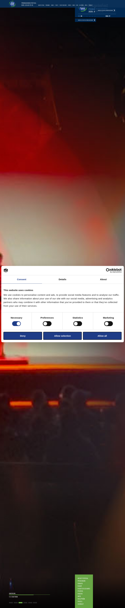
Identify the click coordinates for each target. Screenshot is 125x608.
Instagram (93, 16)
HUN (79, 16)
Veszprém (81, 599)
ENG (81, 16)
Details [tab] (62, 279)
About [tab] (103, 279)
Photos (80, 591)
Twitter (91, 16)
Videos (80, 594)
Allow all (102, 336)
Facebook (85, 16)
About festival (83, 578)
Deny (23, 336)
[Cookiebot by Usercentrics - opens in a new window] (108, 270)
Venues (80, 583)
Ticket (80, 586)
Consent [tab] (21, 279)
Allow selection (62, 336)
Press (80, 601)
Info (79, 596)
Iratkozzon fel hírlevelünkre (85, 20)
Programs (82, 581)
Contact (80, 604)
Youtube (88, 16)
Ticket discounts (84, 589)
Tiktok (96, 16)
